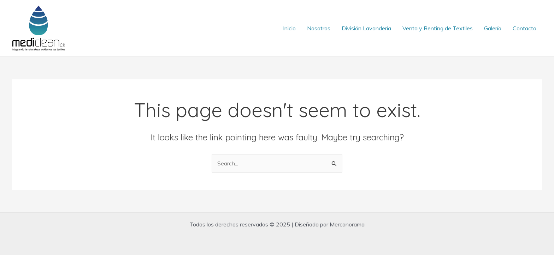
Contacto (524, 28)
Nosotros (318, 28)
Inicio (289, 28)
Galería (492, 28)
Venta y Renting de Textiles (437, 28)
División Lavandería (366, 28)
